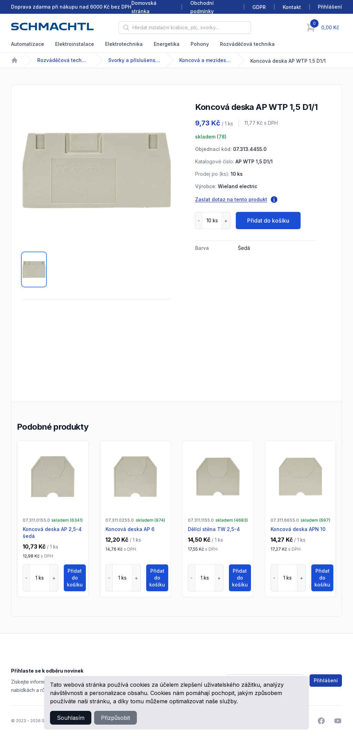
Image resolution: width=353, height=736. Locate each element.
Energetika (167, 44)
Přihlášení (326, 680)
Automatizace (27, 44)
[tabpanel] (96, 170)
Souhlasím (70, 717)
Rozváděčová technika (247, 44)
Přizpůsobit (115, 717)
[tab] (34, 269)
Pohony (200, 44)
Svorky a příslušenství (134, 60)
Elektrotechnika (124, 44)
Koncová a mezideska (205, 60)
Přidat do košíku (268, 220)
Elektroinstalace (74, 44)
